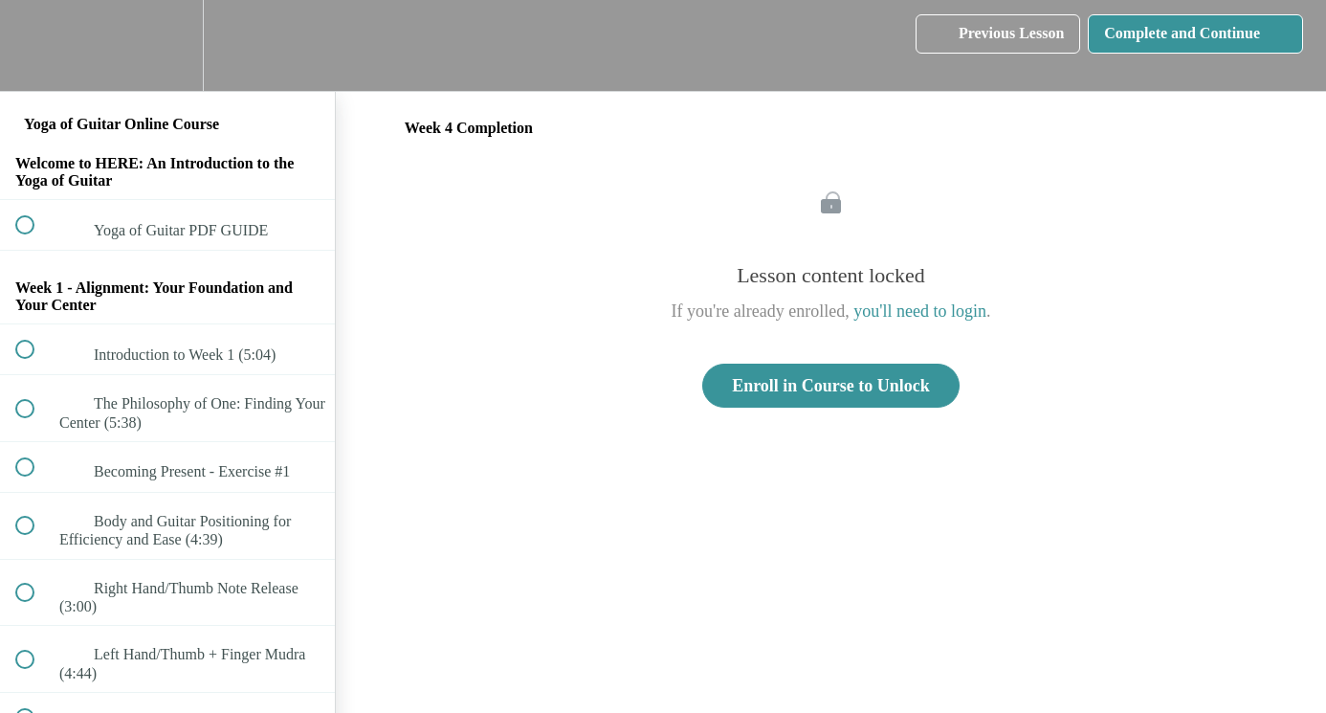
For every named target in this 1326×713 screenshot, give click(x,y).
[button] (35, 45)
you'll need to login (919, 311)
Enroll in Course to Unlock (831, 385)
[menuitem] (167, 45)
